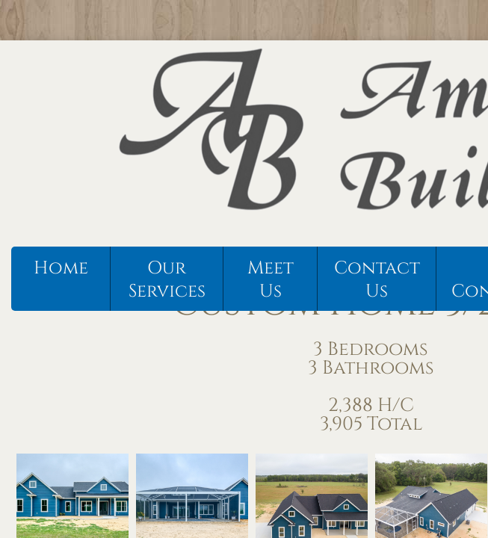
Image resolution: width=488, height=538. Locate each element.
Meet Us (270, 279)
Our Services (167, 279)
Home (61, 268)
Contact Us (377, 279)
